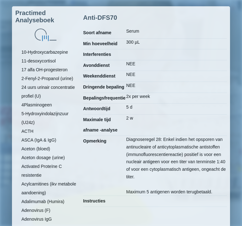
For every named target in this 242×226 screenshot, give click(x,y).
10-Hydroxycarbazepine (44, 52)
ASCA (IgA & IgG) (38, 140)
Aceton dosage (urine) (43, 157)
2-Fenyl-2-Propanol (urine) (47, 78)
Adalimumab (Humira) (42, 201)
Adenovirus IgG (36, 219)
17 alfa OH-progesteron (44, 69)
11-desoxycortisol (38, 60)
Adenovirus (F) (35, 210)
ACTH (27, 131)
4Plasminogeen (36, 104)
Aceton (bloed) (35, 148)
